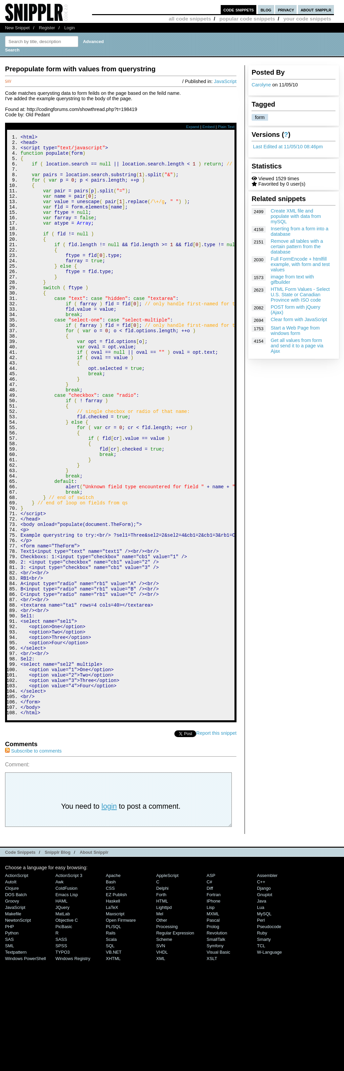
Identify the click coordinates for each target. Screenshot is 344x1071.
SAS (9, 1048)
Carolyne (261, 84)
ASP (211, 984)
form (260, 117)
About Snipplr (94, 961)
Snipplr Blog (58, 961)
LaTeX (112, 1016)
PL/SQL (113, 1035)
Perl (261, 1029)
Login (69, 27)
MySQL (264, 1022)
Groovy (12, 1009)
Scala (111, 1048)
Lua (260, 1016)
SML (9, 1054)
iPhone (213, 1009)
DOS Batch (16, 1003)
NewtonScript (18, 1029)
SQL (110, 1054)
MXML (213, 1022)
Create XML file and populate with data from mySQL (296, 216)
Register (47, 27)
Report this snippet (216, 842)
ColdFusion (66, 997)
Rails (111, 1041)
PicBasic (63, 1035)
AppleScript (167, 984)
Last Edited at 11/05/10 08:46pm (288, 146)
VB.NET (114, 1061)
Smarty (264, 1048)
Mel (159, 1022)
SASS (61, 1048)
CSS (110, 997)
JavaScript (225, 81)
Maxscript (115, 1022)
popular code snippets (247, 19)
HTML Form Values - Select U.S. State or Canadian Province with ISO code (300, 294)
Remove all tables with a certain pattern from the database (297, 246)
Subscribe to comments (33, 860)
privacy (286, 9)
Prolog (213, 1035)
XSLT (212, 1067)
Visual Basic (218, 1061)
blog (266, 9)
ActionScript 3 (68, 984)
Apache (113, 984)
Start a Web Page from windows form (295, 330)
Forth (161, 1003)
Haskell (113, 1009)
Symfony (215, 1054)
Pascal (213, 1029)
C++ (261, 990)
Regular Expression (175, 1041)
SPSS (61, 1054)
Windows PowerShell (25, 1067)
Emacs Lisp (66, 1003)
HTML (162, 1009)
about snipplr (316, 9)
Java (261, 1009)
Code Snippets (20, 961)
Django (264, 997)
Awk (59, 990)
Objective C (66, 1029)
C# (209, 990)
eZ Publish (116, 1003)
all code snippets (190, 19)
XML (160, 1067)
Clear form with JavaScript (299, 319)
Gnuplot (264, 1003)
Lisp (211, 1016)
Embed (208, 127)
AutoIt (10, 990)
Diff (210, 997)
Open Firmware (121, 1029)
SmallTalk (216, 1048)
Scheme (164, 1048)
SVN (160, 1054)
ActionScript (16, 984)
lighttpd (164, 1016)
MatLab (62, 1022)
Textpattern (16, 1061)
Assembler (267, 984)
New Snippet (17, 27)
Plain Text (226, 127)
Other (161, 1029)
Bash (111, 990)
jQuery (62, 1016)
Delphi (162, 997)
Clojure (12, 997)
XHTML (113, 1067)
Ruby (262, 1041)
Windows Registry (72, 1067)
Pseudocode (269, 1035)
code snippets (238, 9)
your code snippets (307, 19)
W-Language (269, 1061)
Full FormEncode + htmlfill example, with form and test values (300, 264)
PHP (9, 1035)
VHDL (162, 1061)
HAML (61, 1009)
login (109, 915)
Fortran (214, 1003)
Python (11, 1041)
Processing (167, 1035)
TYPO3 (62, 1061)
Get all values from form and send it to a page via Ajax (297, 346)
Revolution (217, 1041)
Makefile (13, 1022)
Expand (192, 127)
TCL (261, 1054)
